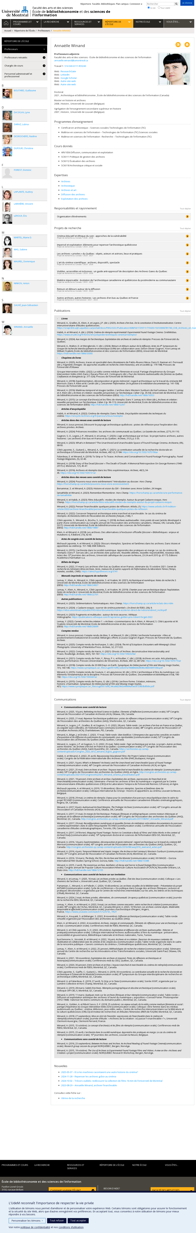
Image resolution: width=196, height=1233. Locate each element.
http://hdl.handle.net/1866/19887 (81, 527)
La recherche (42, 1165)
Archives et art (68, 190)
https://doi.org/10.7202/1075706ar (140, 452)
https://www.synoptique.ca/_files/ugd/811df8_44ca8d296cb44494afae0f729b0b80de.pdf (108, 686)
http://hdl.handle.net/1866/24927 (81, 585)
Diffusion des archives (73, 194)
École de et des (71, 13)
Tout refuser (57, 1220)
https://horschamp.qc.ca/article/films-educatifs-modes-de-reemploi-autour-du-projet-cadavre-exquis (118, 502)
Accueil (7, 30)
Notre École (139, 1165)
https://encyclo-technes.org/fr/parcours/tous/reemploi (94, 415)
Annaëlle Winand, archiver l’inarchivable (89, 1085)
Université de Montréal (15, 11)
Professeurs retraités (16, 57)
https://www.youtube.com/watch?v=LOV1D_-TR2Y (91, 911)
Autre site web (68, 81)
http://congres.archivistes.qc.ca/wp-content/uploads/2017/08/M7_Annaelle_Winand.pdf (127, 818)
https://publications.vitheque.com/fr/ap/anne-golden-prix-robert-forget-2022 (112, 617)
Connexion (136, 3)
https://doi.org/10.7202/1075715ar (163, 660)
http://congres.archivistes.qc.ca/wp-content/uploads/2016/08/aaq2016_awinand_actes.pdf (114, 847)
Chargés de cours (14, 65)
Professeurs (44, 30)
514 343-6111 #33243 (75, 66)
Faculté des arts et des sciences (53, 7)
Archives (65, 181)
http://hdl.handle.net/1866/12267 (108, 404)
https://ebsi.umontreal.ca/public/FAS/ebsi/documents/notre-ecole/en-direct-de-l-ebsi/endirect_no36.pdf (112, 610)
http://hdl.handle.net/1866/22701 (81, 594)
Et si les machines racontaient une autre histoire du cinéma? (99, 1072)
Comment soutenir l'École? (65, 1190)
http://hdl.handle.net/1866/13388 (131, 860)
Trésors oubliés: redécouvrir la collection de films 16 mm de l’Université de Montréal (111, 1080)
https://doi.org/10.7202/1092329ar (118, 653)
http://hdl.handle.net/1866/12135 (86, 870)
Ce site (151, 7)
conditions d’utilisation (71, 1227)
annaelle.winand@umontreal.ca (71, 60)
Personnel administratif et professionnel (18, 75)
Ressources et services (75, 1166)
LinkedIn (65, 74)
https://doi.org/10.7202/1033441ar (79, 676)
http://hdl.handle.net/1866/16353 (137, 395)
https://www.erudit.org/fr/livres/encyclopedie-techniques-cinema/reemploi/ (97, 334)
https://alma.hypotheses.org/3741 (100, 571)
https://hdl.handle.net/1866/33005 (75, 353)
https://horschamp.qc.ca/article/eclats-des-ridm (148, 603)
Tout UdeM (164, 7)
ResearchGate (68, 71)
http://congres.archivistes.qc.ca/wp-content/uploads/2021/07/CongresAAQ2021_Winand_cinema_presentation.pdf (117, 773)
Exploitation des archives (74, 198)
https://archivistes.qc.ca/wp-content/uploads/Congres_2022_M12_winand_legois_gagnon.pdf (103, 750)
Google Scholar (69, 77)
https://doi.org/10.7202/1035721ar (78, 472)
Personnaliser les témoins (27, 1220)
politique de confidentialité (35, 1227)
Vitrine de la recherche (73, 1098)
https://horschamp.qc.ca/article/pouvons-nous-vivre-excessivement (93, 483)
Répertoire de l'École (24, 30)
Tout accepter (78, 1220)
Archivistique (68, 185)
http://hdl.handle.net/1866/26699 (81, 626)
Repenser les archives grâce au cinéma (88, 1076)
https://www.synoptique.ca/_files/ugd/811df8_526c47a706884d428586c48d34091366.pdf (117, 667)
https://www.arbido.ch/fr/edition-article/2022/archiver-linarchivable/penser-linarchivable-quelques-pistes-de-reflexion (116, 507)
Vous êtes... (171, 1165)
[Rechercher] (176, 4)
